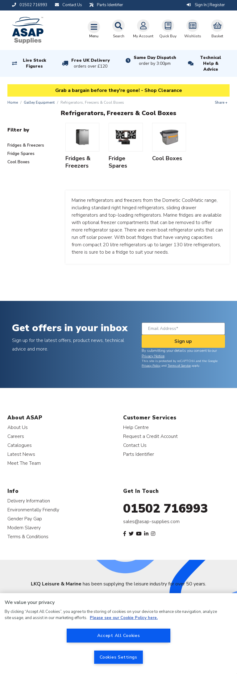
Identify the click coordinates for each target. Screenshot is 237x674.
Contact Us (135, 445)
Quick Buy (168, 29)
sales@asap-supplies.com (151, 521)
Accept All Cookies (118, 635)
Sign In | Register (206, 5)
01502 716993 (165, 508)
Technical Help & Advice (210, 63)
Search (118, 29)
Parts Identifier (138, 454)
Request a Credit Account (150, 436)
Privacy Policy (151, 366)
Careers (15, 436)
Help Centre (136, 427)
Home (12, 102)
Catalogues (19, 445)
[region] (118, 633)
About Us (17, 427)
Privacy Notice (153, 356)
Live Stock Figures (34, 63)
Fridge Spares (21, 153)
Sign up (183, 341)
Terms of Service (179, 366)
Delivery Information (28, 500)
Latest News (21, 454)
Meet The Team (24, 463)
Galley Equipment (39, 102)
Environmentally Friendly (33, 509)
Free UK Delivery (90, 63)
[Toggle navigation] (93, 29)
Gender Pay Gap (24, 518)
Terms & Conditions (27, 536)
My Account (143, 29)
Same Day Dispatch (155, 60)
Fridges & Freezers (25, 145)
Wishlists (192, 29)
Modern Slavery (24, 527)
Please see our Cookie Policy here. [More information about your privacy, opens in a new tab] (124, 618)
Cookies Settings (118, 657)
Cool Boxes (18, 162)
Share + (221, 102)
